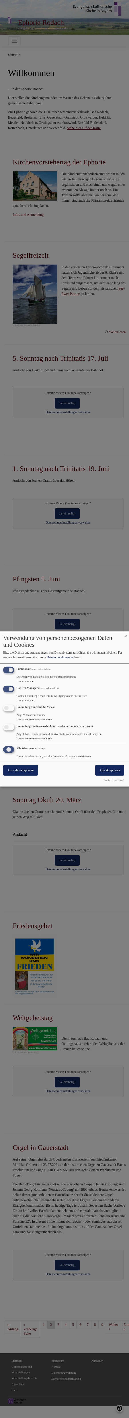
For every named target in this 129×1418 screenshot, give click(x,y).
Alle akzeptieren (110, 770)
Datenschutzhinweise (60, 657)
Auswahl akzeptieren (21, 770)
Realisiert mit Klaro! (114, 780)
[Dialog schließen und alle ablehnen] (125, 634)
